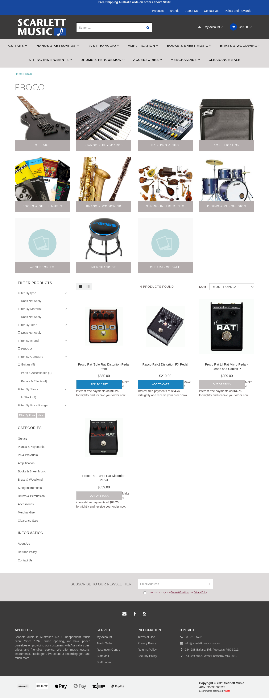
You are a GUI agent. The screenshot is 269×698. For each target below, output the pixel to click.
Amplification (143, 45)
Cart (241, 27)
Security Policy (147, 656)
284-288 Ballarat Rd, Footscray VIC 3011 (209, 649)
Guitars (17, 45)
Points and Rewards (238, 10)
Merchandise (185, 59)
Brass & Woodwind (240, 45)
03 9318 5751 (191, 637)
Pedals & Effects (34, 381)
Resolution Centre (108, 649)
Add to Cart (99, 384)
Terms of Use (146, 637)
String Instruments (50, 59)
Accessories (147, 59)
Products (158, 10)
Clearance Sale (224, 59)
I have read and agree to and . (176, 592)
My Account (209, 27)
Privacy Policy (200, 592)
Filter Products (35, 283)
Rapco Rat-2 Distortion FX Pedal (165, 364)
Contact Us (211, 10)
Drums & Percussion (102, 59)
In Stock (28, 397)
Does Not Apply (31, 301)
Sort (202, 287)
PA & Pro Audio (103, 45)
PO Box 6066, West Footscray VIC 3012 (208, 656)
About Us (192, 10)
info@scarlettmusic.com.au (199, 643)
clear (41, 415)
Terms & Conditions (180, 592)
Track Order (104, 643)
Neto (227, 691)
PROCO (26, 348)
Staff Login (104, 662)
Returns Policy (27, 552)
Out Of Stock (222, 384)
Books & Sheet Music (189, 45)
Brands (174, 10)
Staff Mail (103, 656)
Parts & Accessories (36, 373)
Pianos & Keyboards (57, 45)
